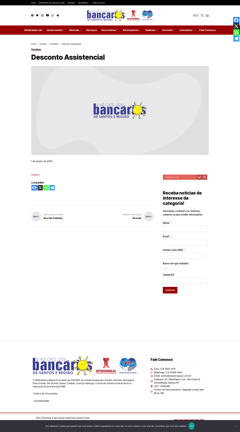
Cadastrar (170, 290)
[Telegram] (52, 187)
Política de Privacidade (45, 393)
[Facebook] (34, 187)
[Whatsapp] (46, 187)
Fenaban (54, 44)
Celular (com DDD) (174, 250)
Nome (167, 223)
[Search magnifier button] (204, 177)
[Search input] (180, 177)
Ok (191, 426)
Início (33, 44)
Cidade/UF (168, 274)
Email (167, 236)
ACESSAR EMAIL (41, 401)
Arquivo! (35, 174)
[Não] (236, 426)
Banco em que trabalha (175, 263)
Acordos (43, 44)
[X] (40, 187)
